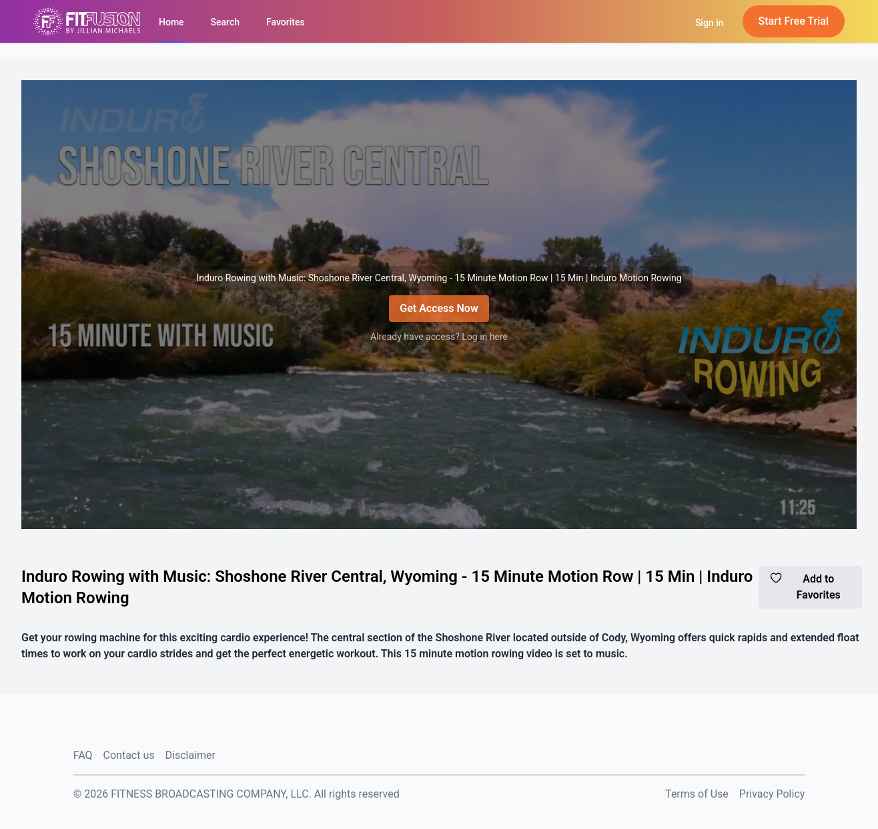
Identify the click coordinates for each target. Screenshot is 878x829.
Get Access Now (439, 308)
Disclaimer (190, 755)
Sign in (709, 22)
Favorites (285, 22)
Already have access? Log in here (439, 336)
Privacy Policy (772, 794)
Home (171, 22)
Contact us (129, 755)
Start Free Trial (794, 21)
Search (225, 22)
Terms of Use (697, 794)
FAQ (83, 755)
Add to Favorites (805, 586)
